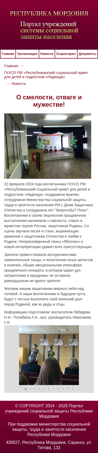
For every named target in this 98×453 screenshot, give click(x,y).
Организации (27, 54)
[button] (9, 355)
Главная (8, 54)
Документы (87, 54)
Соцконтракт (66, 54)
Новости (46, 54)
